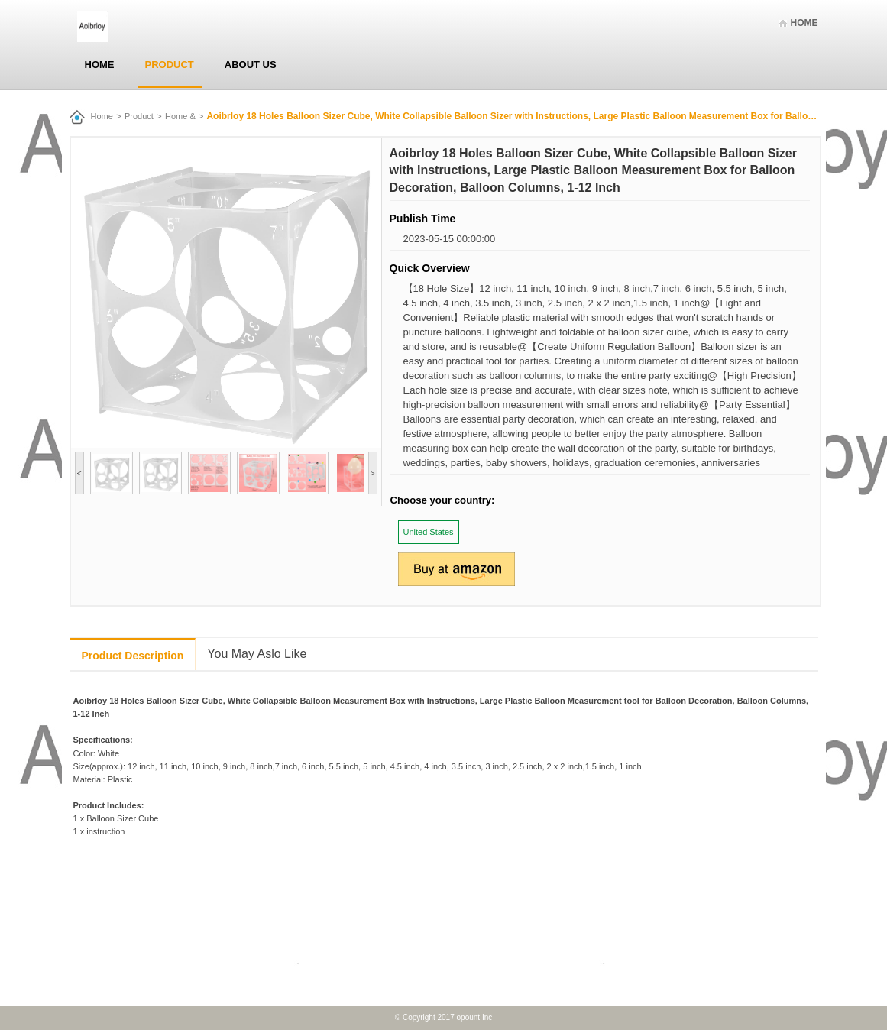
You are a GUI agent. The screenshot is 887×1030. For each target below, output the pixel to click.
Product (169, 64)
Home (804, 23)
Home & (180, 116)
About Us (251, 64)
